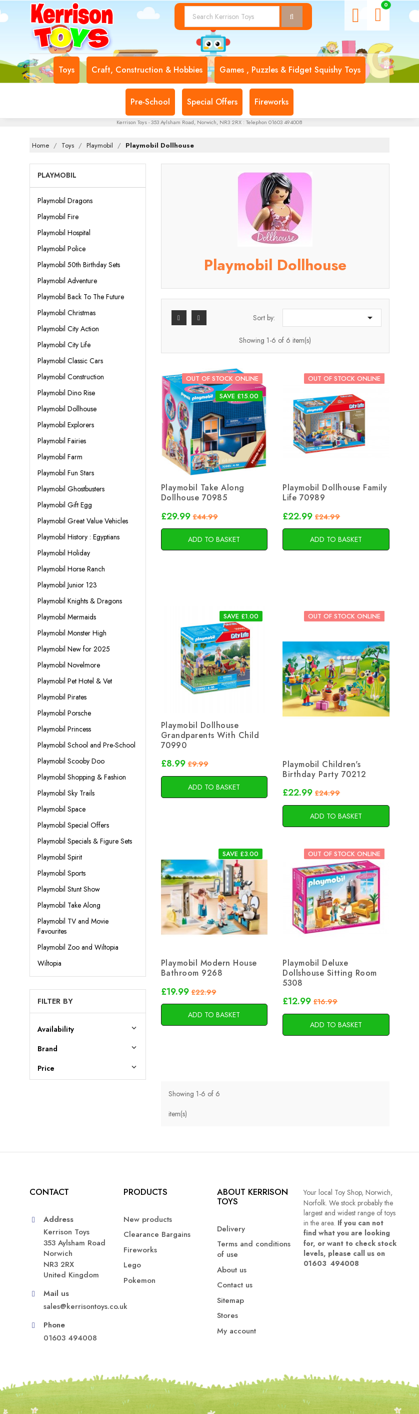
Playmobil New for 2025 (74, 649)
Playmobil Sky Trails (66, 793)
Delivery (231, 1229)
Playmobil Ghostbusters (71, 489)
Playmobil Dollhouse (67, 409)
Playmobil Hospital (64, 233)
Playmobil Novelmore (69, 665)
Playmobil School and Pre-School (87, 745)
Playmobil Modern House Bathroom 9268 (209, 968)
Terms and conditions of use (253, 1249)
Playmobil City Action (68, 329)
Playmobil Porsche (64, 713)
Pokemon (140, 1280)
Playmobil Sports (62, 873)
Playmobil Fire (58, 217)
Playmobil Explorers (66, 425)
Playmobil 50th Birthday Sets (79, 265)
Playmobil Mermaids (67, 617)
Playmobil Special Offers (73, 825)
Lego (132, 1265)
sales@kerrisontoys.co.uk (76, 1306)
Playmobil (57, 175)
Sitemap (230, 1300)
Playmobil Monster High (72, 633)
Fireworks (140, 1250)
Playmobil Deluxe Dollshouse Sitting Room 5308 (329, 973)
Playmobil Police (62, 249)
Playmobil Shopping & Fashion (82, 777)
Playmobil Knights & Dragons (80, 601)
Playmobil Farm (60, 457)
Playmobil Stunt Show (69, 889)
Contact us (234, 1285)
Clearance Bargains (157, 1234)
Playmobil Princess (64, 729)
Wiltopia (50, 963)
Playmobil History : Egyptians (79, 537)
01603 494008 (70, 1338)
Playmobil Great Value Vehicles (83, 521)
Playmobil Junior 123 (67, 585)
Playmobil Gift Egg (65, 505)
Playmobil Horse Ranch (71, 569)
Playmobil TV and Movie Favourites (73, 926)
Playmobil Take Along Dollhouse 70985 (202, 492)
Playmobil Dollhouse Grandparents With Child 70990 (210, 735)
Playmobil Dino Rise (66, 393)
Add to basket (214, 539)
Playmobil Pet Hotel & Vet (75, 681)
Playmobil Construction (71, 377)
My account (236, 1331)
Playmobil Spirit (60, 857)
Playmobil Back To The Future (81, 297)
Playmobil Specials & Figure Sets (85, 841)
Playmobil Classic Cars (70, 361)
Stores (227, 1315)
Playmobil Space (62, 809)
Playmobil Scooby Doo (71, 761)
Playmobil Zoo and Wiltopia (78, 947)
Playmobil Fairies (62, 441)
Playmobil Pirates (62, 697)
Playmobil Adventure (67, 281)
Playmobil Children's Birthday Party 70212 (324, 769)
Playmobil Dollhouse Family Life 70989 (334, 492)
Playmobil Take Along (69, 905)
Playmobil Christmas (67, 313)
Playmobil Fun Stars (66, 473)
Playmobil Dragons (65, 201)
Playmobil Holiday (64, 553)
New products (148, 1219)
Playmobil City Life (64, 345)
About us (231, 1270)
